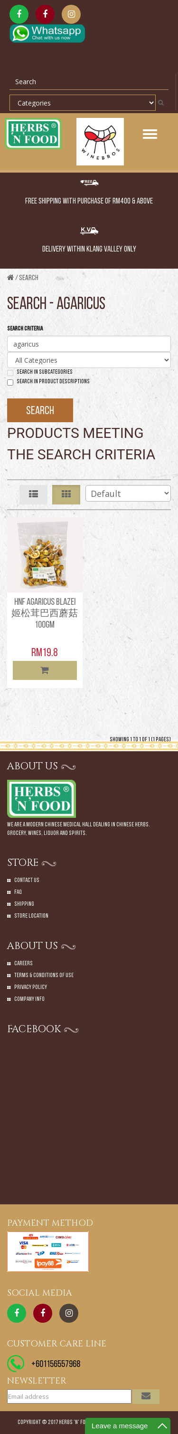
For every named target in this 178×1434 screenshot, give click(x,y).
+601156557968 (55, 1364)
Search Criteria (25, 329)
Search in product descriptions (48, 382)
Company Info (29, 999)
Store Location (31, 916)
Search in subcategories (40, 372)
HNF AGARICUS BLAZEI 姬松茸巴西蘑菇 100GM (44, 614)
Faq (18, 892)
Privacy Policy (30, 987)
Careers (23, 963)
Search (28, 278)
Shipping (24, 904)
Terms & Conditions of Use (44, 975)
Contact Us (26, 880)
